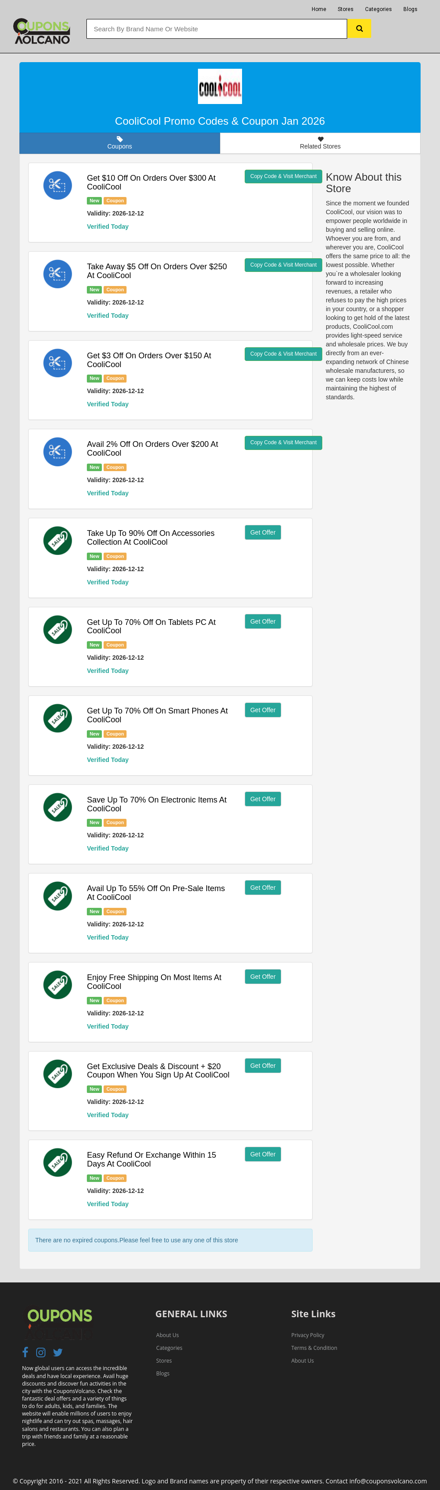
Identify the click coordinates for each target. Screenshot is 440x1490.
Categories (378, 9)
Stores (346, 9)
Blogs (410, 9)
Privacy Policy (307, 1335)
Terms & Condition (314, 1348)
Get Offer (263, 532)
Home (319, 9)
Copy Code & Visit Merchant (283, 176)
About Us (167, 1335)
